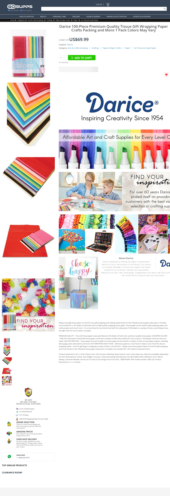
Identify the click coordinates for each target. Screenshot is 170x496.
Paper (76, 20)
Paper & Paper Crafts (63, 20)
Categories (21, 20)
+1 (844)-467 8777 (23, 458)
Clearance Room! (12, 472)
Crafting (49, 20)
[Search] (103, 9)
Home (12, 20)
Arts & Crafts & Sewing (35, 20)
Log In (99, 4)
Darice (70, 44)
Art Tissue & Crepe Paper (89, 20)
